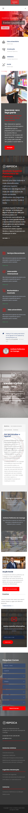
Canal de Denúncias (8, 753)
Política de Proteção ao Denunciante (13, 758)
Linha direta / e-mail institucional (12, 779)
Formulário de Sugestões (9, 774)
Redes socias (6, 794)
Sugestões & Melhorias (9, 755)
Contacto (14, 2)
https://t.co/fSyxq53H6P (12, 339)
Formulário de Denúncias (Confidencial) (14, 777)
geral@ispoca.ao (7, 738)
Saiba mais (5, 265)
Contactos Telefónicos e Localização (13, 792)
